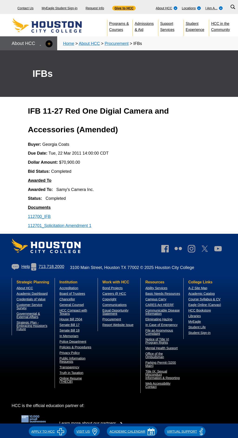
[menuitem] (166, 7)
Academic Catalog (201, 293)
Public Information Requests (73, 360)
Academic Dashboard (32, 293)
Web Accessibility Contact (157, 385)
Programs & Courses (119, 26)
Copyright (109, 299)
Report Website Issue (118, 325)
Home (68, 43)
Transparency (69, 367)
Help (21, 266)
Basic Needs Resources (162, 293)
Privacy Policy (70, 353)
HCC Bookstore (199, 310)
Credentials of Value (31, 299)
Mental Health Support (161, 348)
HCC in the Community (220, 26)
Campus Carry (155, 299)
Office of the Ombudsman (154, 355)
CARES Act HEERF (159, 305)
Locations (191, 8)
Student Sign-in (199, 333)
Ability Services (156, 288)
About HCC (167, 8)
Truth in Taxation (71, 373)
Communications (114, 305)
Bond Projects (112, 288)
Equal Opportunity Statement (115, 312)
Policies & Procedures (75, 347)
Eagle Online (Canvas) (204, 305)
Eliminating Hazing (158, 319)
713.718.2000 (47, 266)
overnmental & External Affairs (28, 315)
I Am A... (214, 8)
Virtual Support (185, 431)
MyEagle (194, 321)
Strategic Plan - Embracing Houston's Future (32, 326)
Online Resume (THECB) (71, 380)
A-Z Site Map (197, 288)
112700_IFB (39, 216)
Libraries (194, 316)
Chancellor (67, 299)
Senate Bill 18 (69, 330)
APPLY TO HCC (47, 431)
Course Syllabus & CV (204, 299)
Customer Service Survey (29, 306)
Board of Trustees (72, 293)
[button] (48, 431)
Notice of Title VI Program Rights (157, 340)
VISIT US (86, 431)
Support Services (167, 26)
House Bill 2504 (71, 319)
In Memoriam (69, 336)
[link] (193, 249)
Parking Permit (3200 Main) (160, 364)
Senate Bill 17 (69, 325)
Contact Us (25, 8)
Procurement (117, 43)
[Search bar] (233, 7)
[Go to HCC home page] (57, 25)
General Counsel (72, 305)
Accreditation (69, 288)
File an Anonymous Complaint (159, 332)
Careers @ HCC (114, 293)
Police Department (73, 341)
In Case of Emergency (161, 325)
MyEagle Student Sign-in (59, 8)
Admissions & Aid (144, 26)
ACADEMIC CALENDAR (132, 431)
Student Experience (195, 26)
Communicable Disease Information (162, 312)
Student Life (197, 327)
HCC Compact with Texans (73, 312)
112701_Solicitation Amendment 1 (59, 225)
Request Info (95, 8)
